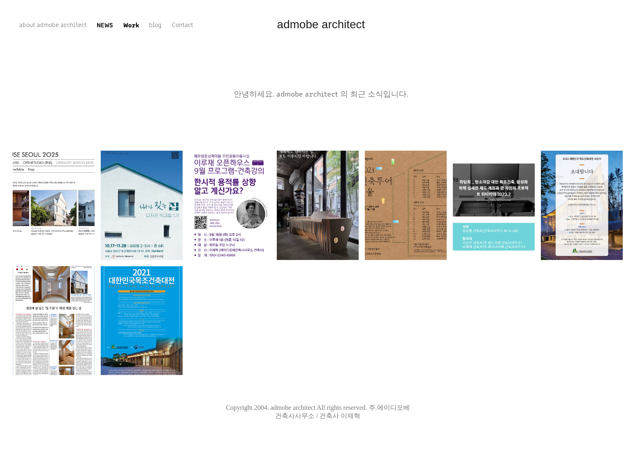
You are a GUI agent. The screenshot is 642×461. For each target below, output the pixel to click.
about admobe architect (53, 24)
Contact (182, 24)
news (105, 24)
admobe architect (321, 24)
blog (155, 24)
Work (131, 24)
